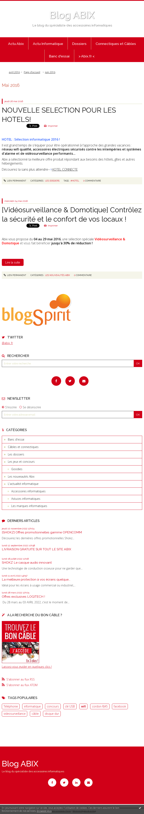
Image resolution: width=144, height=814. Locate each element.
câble (35, 713)
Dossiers (79, 44)
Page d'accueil (32, 72)
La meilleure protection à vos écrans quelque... (36, 579)
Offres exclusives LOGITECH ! (23, 596)
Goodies (16, 469)
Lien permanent (15, 180)
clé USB (70, 706)
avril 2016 (14, 72)
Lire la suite (12, 262)
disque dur (52, 713)
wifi (83, 706)
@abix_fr (7, 343)
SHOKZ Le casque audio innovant (27, 562)
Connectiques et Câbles (116, 44)
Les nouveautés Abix (21, 476)
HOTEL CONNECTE (65, 169)
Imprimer (51, 125)
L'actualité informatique (23, 484)
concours (53, 706)
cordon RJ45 (100, 706)
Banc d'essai (59, 56)
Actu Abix (16, 44)
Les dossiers (16, 454)
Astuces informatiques (25, 499)
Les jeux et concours (21, 462)
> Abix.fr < (87, 56)
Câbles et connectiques (23, 447)
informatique (32, 706)
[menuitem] (16, 43)
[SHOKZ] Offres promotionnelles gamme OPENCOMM (42, 532)
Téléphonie (11, 706)
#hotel (75, 180)
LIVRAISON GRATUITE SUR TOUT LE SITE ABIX (36, 549)
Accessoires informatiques (28, 491)
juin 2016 (50, 72)
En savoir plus (44, 811)
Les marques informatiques (29, 506)
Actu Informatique (48, 44)
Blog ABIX (72, 15)
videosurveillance (15, 713)
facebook (120, 706)
